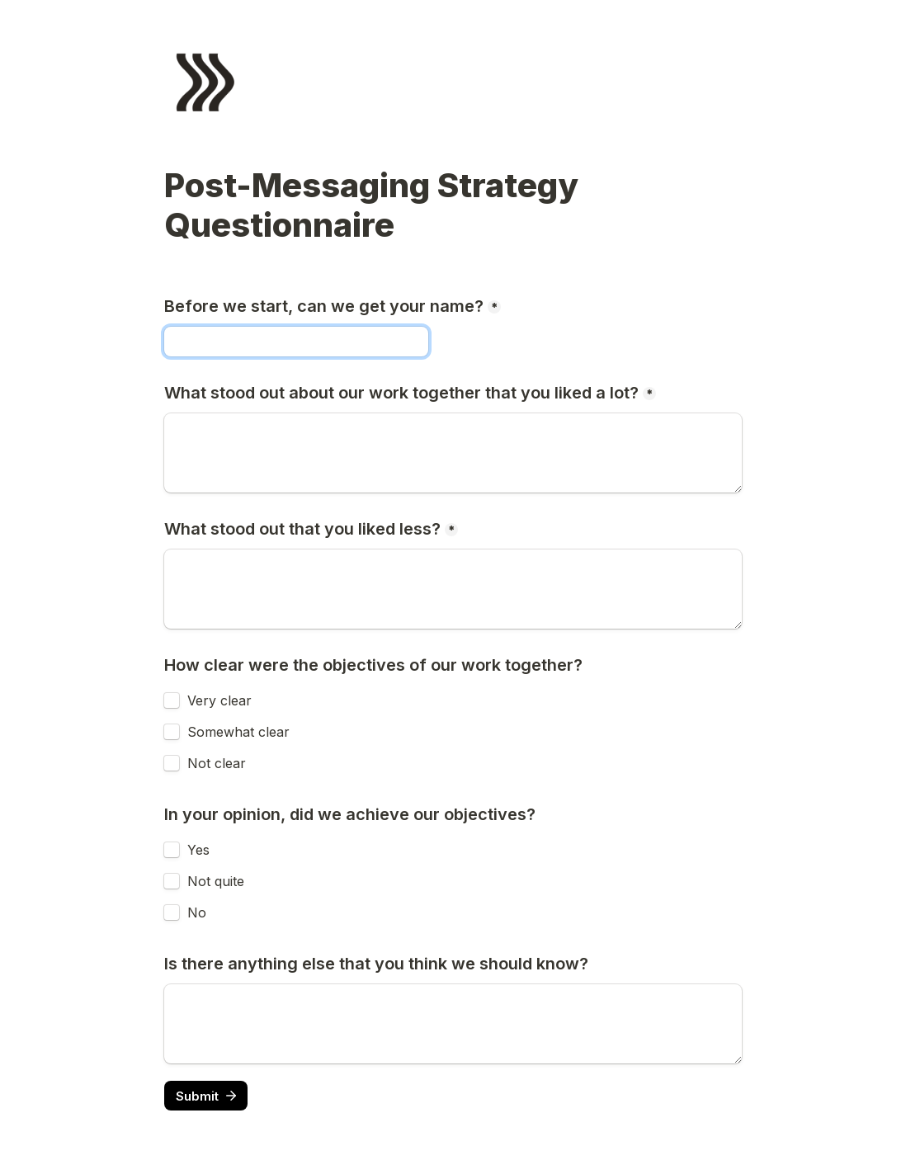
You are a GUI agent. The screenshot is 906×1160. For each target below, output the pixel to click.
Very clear (219, 700)
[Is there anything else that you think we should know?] (453, 1023)
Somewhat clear (238, 731)
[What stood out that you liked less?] (453, 589)
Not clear (216, 763)
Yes (198, 849)
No (196, 912)
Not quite (215, 881)
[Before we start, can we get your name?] (296, 341)
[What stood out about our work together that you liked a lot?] (453, 453)
